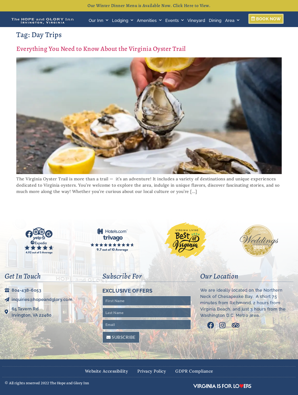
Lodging (122, 20)
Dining (215, 20)
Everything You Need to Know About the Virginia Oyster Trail (101, 48)
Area (232, 20)
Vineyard (196, 20)
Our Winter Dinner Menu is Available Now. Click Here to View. (149, 6)
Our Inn (98, 20)
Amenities (149, 20)
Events (174, 20)
